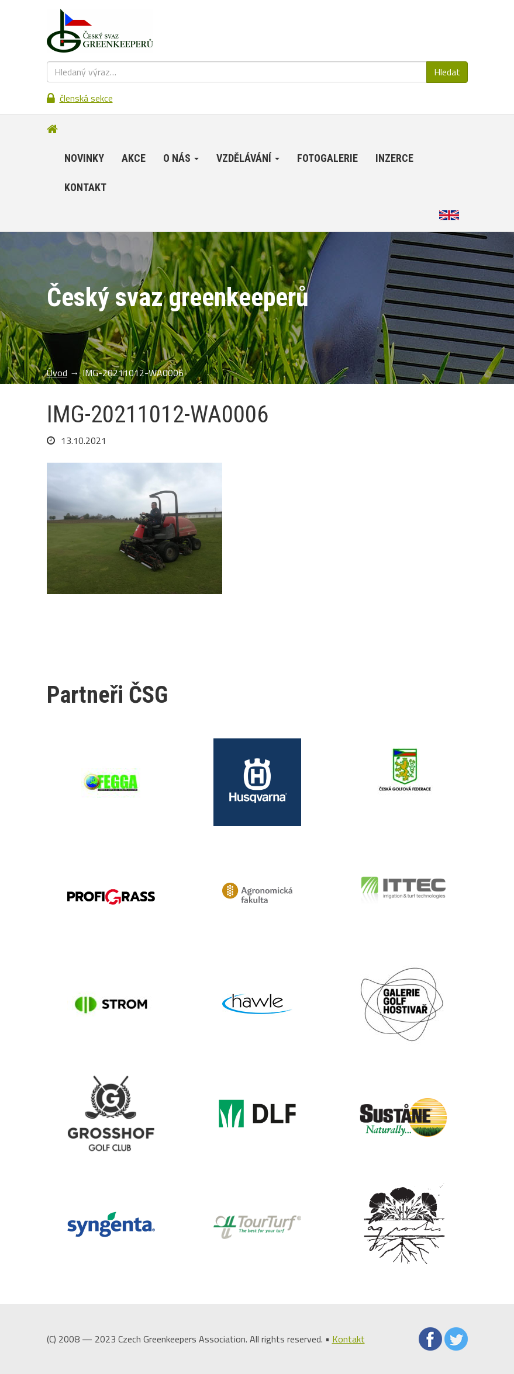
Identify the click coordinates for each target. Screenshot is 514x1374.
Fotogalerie (327, 158)
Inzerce (394, 158)
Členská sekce (86, 98)
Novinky (84, 158)
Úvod (57, 373)
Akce (134, 158)
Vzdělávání (248, 158)
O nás (181, 158)
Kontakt (85, 187)
